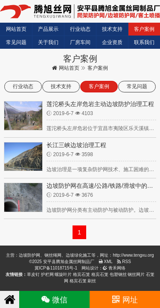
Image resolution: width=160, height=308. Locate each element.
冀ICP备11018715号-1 (56, 268)
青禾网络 (114, 268)
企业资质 (112, 42)
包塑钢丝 (118, 274)
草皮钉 (33, 274)
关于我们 (48, 42)
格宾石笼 (81, 274)
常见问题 (16, 42)
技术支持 (112, 29)
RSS (124, 261)
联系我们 (144, 42)
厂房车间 (80, 42)
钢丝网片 (136, 274)
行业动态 (80, 29)
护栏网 (47, 274)
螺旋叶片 (63, 274)
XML (106, 261)
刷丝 (91, 280)
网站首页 (16, 29)
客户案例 (144, 29)
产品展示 (48, 29)
